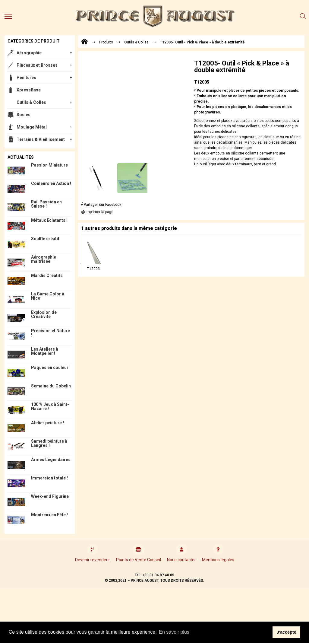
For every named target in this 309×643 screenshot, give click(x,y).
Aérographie (29, 52)
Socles (23, 114)
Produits (106, 42)
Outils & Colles (31, 102)
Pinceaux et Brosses (37, 65)
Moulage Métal (32, 127)
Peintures (26, 77)
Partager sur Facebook (101, 204)
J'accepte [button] (286, 632)
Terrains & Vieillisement (41, 139)
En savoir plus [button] (174, 632)
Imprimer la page (97, 212)
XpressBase (29, 90)
